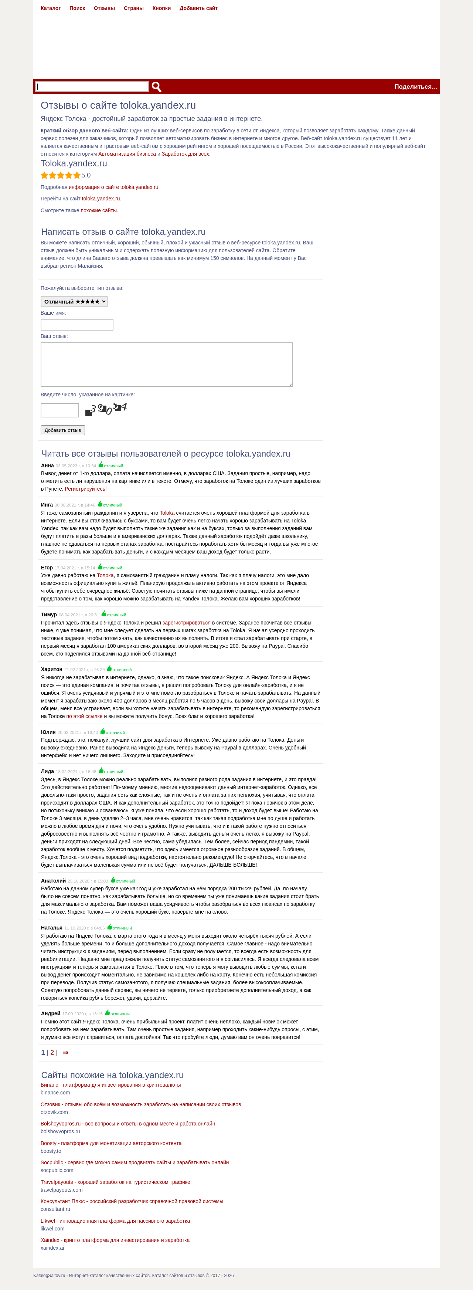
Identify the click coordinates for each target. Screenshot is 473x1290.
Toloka (167, 519)
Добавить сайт (199, 8)
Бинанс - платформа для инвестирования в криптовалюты (111, 1091)
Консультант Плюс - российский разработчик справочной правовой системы (132, 1208)
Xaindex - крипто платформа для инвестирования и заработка (115, 1247)
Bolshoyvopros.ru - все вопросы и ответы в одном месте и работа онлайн (128, 1130)
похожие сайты (99, 210)
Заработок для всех (185, 154)
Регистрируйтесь (85, 495)
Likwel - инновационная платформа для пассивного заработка (115, 1227)
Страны (134, 8)
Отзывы (104, 8)
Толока (105, 582)
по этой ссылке (84, 723)
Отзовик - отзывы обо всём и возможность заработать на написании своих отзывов (141, 1111)
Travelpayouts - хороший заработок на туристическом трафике (115, 1189)
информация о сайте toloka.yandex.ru (113, 187)
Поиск (77, 8)
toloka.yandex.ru (101, 199)
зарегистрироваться (187, 629)
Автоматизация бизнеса (127, 154)
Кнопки (162, 8)
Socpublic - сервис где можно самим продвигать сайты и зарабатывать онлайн (135, 1169)
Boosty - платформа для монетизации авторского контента (111, 1150)
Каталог (51, 8)
